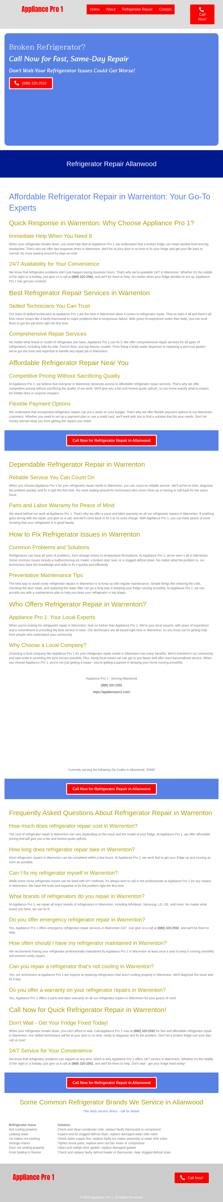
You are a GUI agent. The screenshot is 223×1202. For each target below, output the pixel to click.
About (110, 9)
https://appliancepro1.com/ (111, 692)
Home (94, 9)
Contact (165, 9)
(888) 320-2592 (82, 277)
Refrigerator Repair (137, 9)
